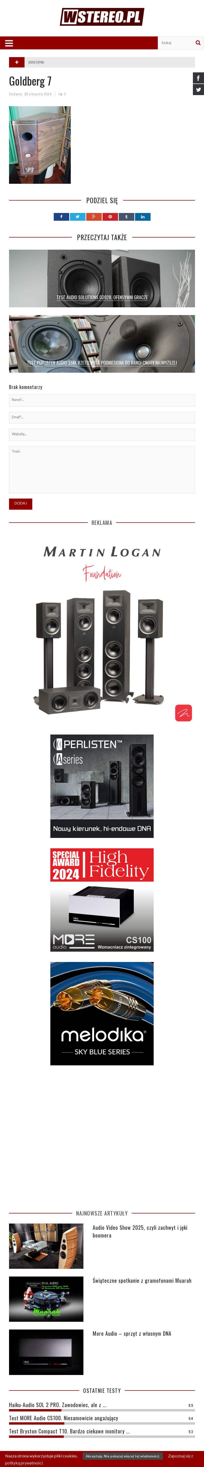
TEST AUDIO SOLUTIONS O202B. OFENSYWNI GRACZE (102, 297)
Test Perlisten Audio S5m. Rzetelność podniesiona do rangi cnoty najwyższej (102, 362)
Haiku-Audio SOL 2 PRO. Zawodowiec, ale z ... (58, 1405)
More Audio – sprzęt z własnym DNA (132, 1333)
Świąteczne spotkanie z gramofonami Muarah (142, 1280)
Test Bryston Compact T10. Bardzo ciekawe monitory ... (69, 1431)
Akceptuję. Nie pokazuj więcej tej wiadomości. (123, 1456)
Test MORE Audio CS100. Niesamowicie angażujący (63, 1418)
